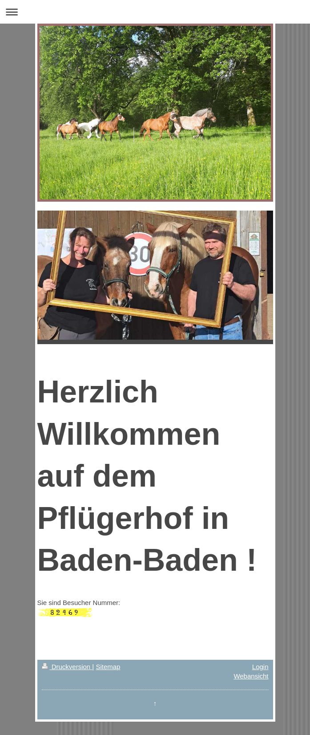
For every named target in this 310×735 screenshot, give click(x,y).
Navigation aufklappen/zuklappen (155, 11)
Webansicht (251, 676)
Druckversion (67, 666)
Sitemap (108, 666)
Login (260, 666)
